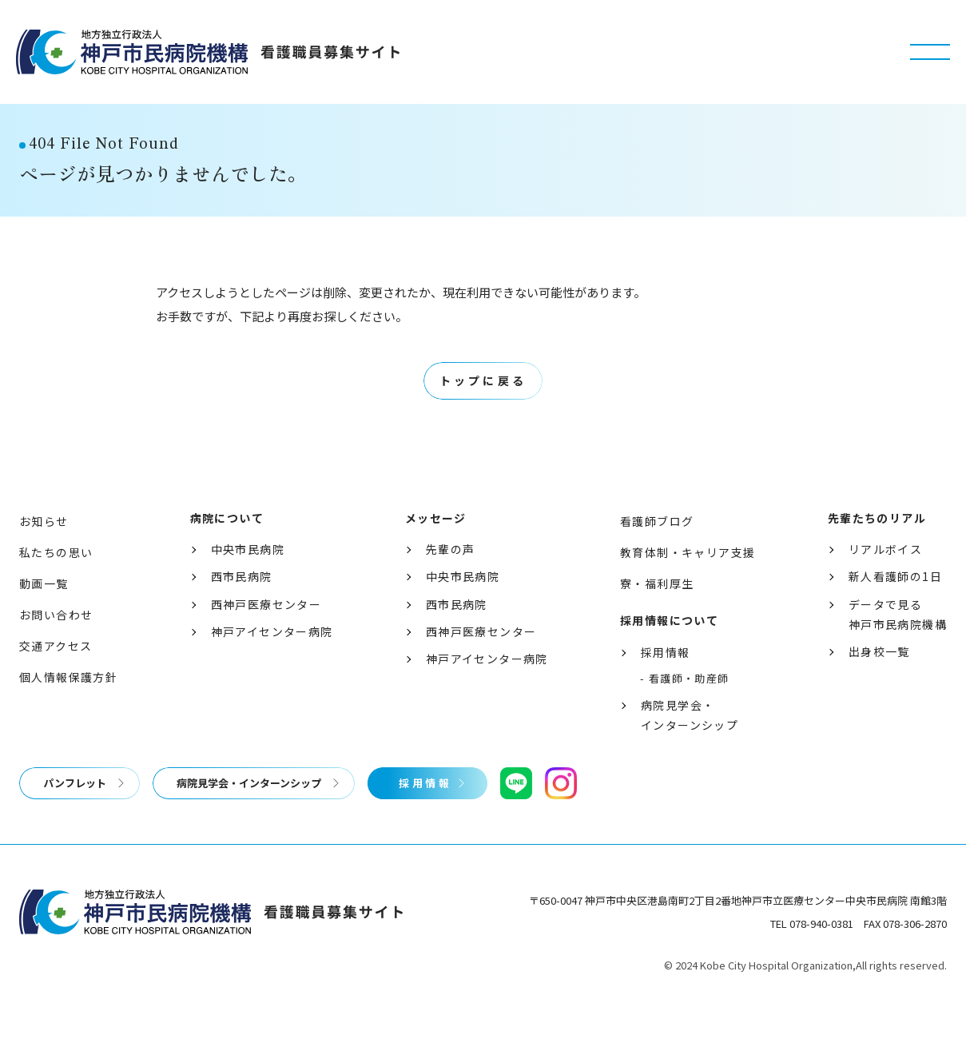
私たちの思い (56, 582)
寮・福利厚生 (657, 613)
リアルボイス (885, 579)
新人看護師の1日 (895, 607)
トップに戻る (483, 411)
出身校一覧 (879, 681)
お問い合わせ (56, 644)
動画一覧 (44, 613)
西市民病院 (241, 607)
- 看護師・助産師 (684, 708)
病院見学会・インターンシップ (689, 744)
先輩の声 (450, 579)
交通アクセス (55, 675)
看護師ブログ (657, 551)
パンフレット (74, 812)
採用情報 (665, 682)
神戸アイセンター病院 (272, 661)
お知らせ (44, 551)
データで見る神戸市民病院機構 (898, 644)
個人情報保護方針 (68, 707)
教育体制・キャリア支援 (687, 582)
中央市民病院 (247, 579)
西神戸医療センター (266, 634)
